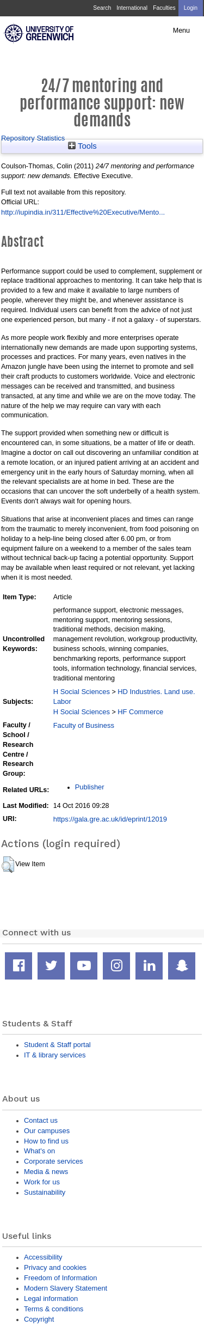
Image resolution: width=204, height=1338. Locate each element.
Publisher (89, 787)
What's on (39, 1151)
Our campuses (47, 1131)
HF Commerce (140, 712)
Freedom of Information (60, 1278)
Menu (181, 30)
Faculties (164, 8)
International (131, 8)
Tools (82, 146)
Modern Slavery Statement (65, 1288)
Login (190, 8)
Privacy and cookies (55, 1267)
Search (102, 8)
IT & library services (54, 1055)
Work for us (42, 1182)
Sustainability (44, 1192)
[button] (8, 864)
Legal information (51, 1298)
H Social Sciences (81, 692)
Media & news (46, 1171)
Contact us (41, 1120)
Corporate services (53, 1161)
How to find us (46, 1141)
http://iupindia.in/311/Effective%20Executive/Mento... (83, 212)
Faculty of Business (83, 725)
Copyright (39, 1319)
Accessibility (43, 1257)
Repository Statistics (33, 138)
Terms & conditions (53, 1309)
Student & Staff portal (57, 1045)
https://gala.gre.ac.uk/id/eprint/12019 (110, 819)
